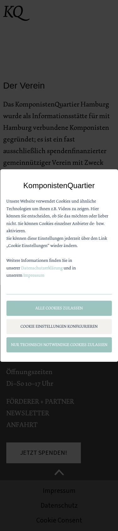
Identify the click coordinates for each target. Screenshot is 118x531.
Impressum (33, 275)
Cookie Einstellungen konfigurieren (59, 326)
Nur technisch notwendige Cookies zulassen (59, 345)
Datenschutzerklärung (42, 268)
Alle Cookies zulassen (59, 308)
